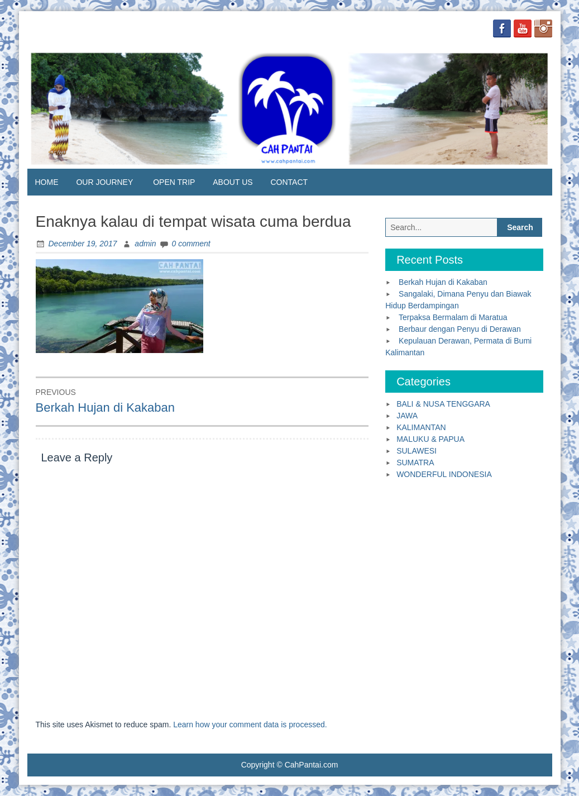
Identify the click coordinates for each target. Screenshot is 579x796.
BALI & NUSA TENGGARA (443, 403)
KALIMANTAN (421, 427)
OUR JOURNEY (104, 182)
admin (145, 243)
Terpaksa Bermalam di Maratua (453, 317)
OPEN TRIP (174, 182)
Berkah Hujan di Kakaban (443, 282)
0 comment (191, 243)
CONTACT (289, 182)
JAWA (407, 415)
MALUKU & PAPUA (430, 439)
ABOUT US (232, 182)
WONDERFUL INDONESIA (444, 474)
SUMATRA (415, 462)
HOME (47, 182)
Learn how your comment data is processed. (250, 724)
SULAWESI (416, 450)
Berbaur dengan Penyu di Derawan (460, 329)
